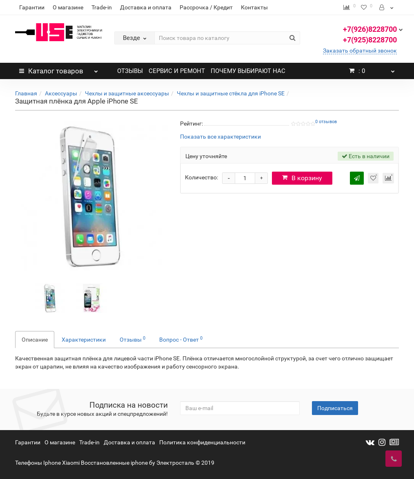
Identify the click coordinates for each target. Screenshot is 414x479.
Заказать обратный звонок (360, 50)
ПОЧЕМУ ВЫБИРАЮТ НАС (248, 71)
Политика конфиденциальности (202, 442)
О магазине (68, 7)
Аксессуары (61, 93)
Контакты (254, 7)
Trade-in (101, 7)
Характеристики (84, 339)
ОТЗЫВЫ (130, 71)
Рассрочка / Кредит (206, 7)
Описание (35, 339)
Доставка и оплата (145, 7)
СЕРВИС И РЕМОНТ (177, 71)
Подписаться (335, 408)
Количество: (201, 177)
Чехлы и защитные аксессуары (127, 93)
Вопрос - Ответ (181, 339)
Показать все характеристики (220, 137)
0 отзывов (326, 121)
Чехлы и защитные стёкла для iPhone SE (231, 93)
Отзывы (132, 339)
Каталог (58, 69)
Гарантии (32, 7)
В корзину (302, 178)
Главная (26, 93)
